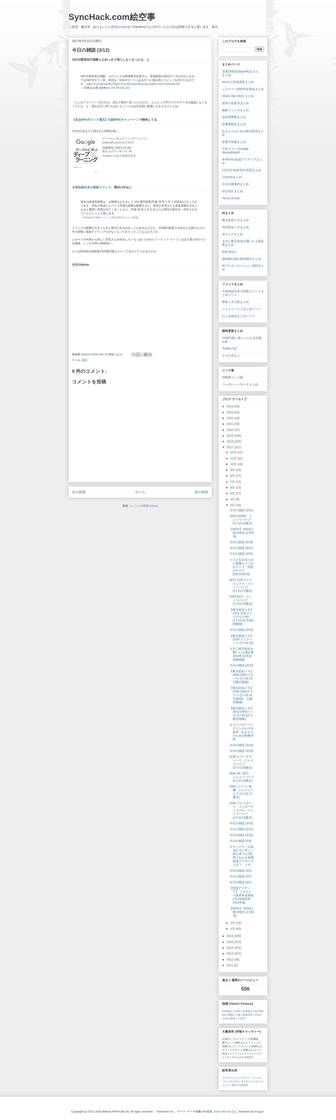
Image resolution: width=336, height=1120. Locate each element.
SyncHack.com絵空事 (112, 17)
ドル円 (241, 1018)
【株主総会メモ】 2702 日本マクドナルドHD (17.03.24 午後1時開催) (242, 617)
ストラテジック (242, 1046)
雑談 (84, 360)
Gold (225, 1018)
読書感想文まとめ (234, 124)
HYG (257, 1014)
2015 (230, 942)
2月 (233, 923)
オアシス (234, 1053)
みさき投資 (245, 1057)
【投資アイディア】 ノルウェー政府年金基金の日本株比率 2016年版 (242, 895)
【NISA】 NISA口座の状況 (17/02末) (242, 912)
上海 (237, 1014)
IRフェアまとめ (232, 234)
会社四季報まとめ (234, 117)
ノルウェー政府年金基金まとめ (243, 89)
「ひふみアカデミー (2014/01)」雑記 (95, 102)
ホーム (140, 492)
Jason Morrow (222, 1111)
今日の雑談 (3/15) (241, 751)
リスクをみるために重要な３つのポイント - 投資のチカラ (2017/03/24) (242, 567)
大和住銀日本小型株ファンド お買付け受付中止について (107, 217)
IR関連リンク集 (232, 377)
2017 (230, 447)
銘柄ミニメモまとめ (235, 110)
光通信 (226, 1039)
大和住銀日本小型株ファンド (91, 187)
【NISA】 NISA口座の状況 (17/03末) (242, 532)
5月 (233, 493)
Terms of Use (231, 198)
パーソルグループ (233, 1081)
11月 (233, 458)
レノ (231, 1042)
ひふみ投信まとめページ (238, 316)
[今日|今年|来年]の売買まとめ (241, 170)
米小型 (258, 1011)
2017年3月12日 (120, 87)
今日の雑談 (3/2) (241, 876)
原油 (232, 1018)
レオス (245, 1053)
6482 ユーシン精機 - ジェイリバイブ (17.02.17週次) (241, 792)
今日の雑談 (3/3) (241, 870)
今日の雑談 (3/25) (241, 553)
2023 (230, 412)
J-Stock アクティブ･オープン (162, 239)
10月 (233, 464)
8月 (233, 475)
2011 (230, 965)
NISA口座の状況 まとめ (238, 96)
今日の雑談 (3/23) (241, 629)
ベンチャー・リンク (248, 1077)
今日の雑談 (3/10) (241, 835)
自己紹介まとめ (232, 191)
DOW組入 (227, 1011)
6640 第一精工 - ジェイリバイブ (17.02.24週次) (242, 777)
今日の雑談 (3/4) (241, 841)
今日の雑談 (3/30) (241, 542)
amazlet (118, 142)
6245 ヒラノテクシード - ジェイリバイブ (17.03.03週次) (241, 762)
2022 (230, 418)
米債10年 (247, 1014)
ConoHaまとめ (232, 177)
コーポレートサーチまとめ (240, 384)
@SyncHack (119, 26)
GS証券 (243, 1085)
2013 (230, 953)
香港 (230, 1014)
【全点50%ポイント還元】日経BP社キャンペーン (105, 119)
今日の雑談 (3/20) (241, 665)
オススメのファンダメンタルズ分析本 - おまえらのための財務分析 (242, 732)
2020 (230, 430)
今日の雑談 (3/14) (241, 823)
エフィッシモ (253, 1042)
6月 (233, 487)
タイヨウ (232, 1057)
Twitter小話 (229, 348)
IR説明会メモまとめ (235, 227)
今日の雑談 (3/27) (241, 548)
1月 (233, 928)
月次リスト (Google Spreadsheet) (235, 150)
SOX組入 (247, 1011)
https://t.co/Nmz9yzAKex (129, 83)
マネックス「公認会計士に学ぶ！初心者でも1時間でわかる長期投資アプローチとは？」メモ (242, 855)
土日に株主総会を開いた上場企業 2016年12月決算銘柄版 (242, 654)
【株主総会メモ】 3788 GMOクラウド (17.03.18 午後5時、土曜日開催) (242, 695)
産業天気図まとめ (234, 142)
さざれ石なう (231, 355)
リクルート (228, 1077)
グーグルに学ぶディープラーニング (124, 138)
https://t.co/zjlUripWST (100, 83)
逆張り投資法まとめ (235, 103)
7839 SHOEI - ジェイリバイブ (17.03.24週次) (241, 519)
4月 (233, 499)
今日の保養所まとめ (235, 184)
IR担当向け (229, 251)
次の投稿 (79, 492)
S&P (237, 1011)
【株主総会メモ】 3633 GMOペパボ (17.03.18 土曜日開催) (242, 713)
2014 (230, 947)
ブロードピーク (241, 1039)
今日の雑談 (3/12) (241, 829)
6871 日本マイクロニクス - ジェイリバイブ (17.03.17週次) (241, 585)
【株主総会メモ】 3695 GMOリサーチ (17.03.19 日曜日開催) (242, 676)
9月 (233, 470)
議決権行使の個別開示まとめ (241, 259)
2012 (230, 959)
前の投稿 (201, 492)
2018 (230, 441)
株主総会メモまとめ (235, 220)
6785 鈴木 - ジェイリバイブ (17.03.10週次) (241, 600)
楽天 (234, 1085)
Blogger (259, 1111)
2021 (230, 424)
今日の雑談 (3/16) (241, 745)
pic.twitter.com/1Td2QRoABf (162, 83)
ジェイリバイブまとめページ (241, 309)
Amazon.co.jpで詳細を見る (119, 155)
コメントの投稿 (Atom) (143, 505)
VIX (224, 1014)
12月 (233, 452)
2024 (230, 406)
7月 (233, 481)
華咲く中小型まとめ (235, 302)
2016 (230, 936)
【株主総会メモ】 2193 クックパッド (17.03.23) (242, 639)
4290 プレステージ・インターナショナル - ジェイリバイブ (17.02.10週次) (242, 810)
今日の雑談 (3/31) (241, 510)
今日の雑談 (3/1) (241, 882)
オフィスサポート (232, 1049)
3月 (233, 505)
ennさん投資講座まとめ (238, 82)
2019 (230, 435)
